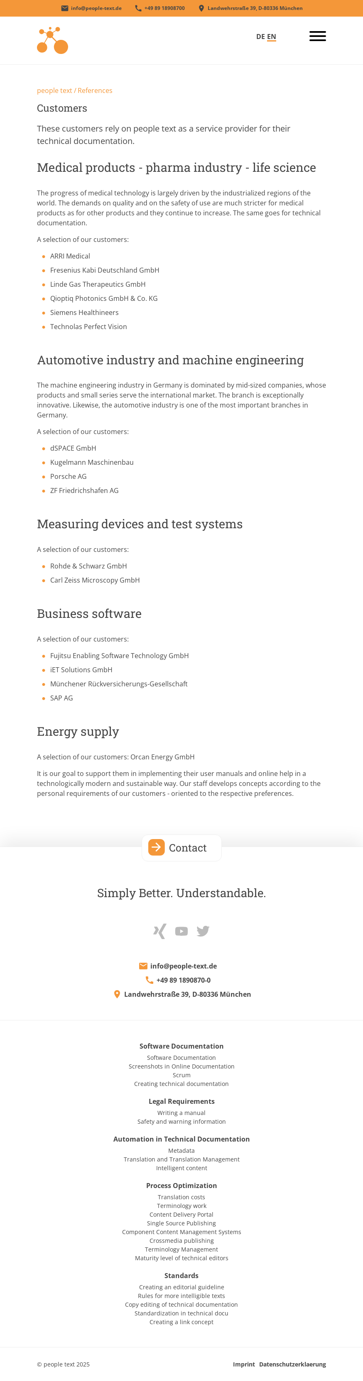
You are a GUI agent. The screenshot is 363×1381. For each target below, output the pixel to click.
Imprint (244, 1364)
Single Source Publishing (181, 1223)
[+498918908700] (159, 8)
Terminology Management (181, 1249)
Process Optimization (181, 1185)
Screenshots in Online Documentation (182, 1066)
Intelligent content (181, 1168)
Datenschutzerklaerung (292, 1364)
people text (54, 90)
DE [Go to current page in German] (260, 36)
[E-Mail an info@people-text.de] (91, 8)
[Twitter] (203, 930)
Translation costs (181, 1197)
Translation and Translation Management (182, 1159)
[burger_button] (314, 37)
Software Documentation (182, 1046)
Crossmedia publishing (182, 1240)
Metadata (181, 1150)
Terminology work (181, 1206)
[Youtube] (181, 930)
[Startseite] (52, 39)
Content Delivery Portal (181, 1214)
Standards (181, 1275)
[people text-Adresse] (250, 8)
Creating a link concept (181, 1322)
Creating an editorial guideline (181, 1287)
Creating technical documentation (181, 1084)
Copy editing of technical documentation (181, 1304)
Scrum (182, 1075)
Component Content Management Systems (181, 1232)
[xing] (160, 930)
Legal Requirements (182, 1101)
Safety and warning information (181, 1121)
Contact (188, 847)
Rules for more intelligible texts (181, 1296)
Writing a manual (181, 1113)
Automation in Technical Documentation (181, 1139)
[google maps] (181, 994)
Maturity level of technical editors (181, 1258)
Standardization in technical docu (181, 1313)
